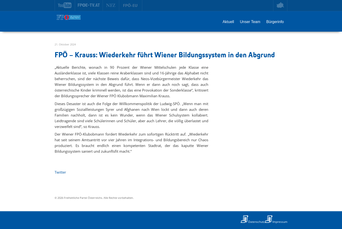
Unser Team (250, 22)
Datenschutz (256, 222)
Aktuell (228, 22)
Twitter (60, 172)
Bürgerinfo (275, 22)
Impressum (279, 222)
